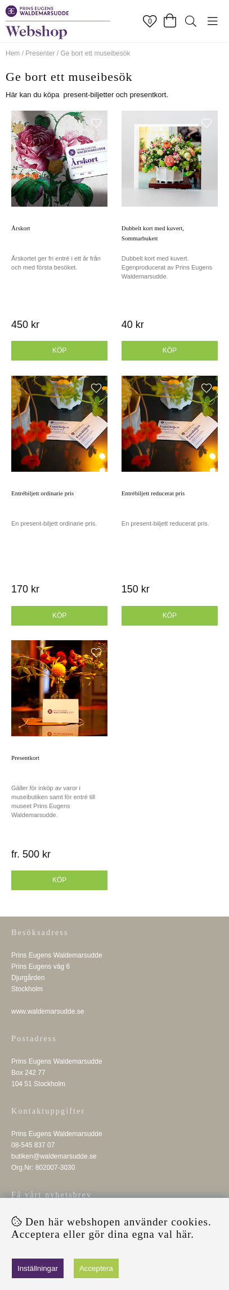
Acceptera (96, 1268)
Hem (13, 53)
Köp (59, 350)
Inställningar (37, 1268)
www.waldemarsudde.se (47, 1011)
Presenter (40, 53)
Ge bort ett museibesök (95, 53)
